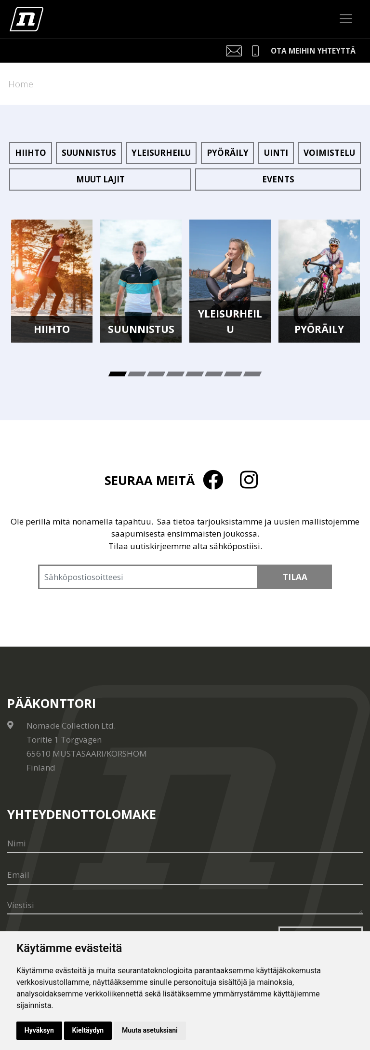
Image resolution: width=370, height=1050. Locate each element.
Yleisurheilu (161, 152)
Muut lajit (100, 179)
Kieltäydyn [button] (88, 1030)
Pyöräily (228, 152)
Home (20, 84)
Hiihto (30, 152)
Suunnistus (89, 152)
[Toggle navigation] (346, 19)
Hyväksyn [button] (39, 1030)
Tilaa (295, 576)
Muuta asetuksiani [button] (150, 1030)
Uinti (276, 152)
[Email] (185, 875)
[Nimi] (185, 843)
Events (278, 179)
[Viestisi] (185, 905)
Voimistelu (329, 152)
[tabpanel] (51, 281)
